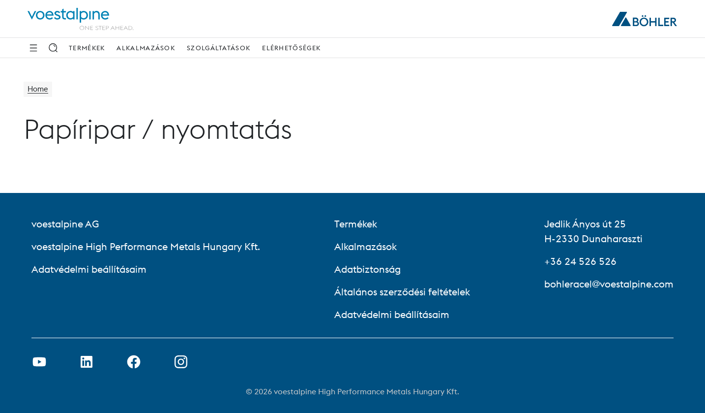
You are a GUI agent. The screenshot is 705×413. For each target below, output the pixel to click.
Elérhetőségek (291, 48)
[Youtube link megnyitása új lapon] (39, 362)
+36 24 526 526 (580, 261)
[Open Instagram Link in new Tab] (181, 362)
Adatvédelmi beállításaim (89, 269)
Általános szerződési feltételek (402, 292)
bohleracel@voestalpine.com (609, 284)
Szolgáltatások (218, 48)
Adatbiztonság (367, 269)
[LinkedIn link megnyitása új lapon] (86, 362)
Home (39, 90)
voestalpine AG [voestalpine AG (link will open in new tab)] (65, 224)
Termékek (87, 48)
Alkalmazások (146, 48)
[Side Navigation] (33, 48)
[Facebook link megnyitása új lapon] (134, 362)
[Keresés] (53, 48)
